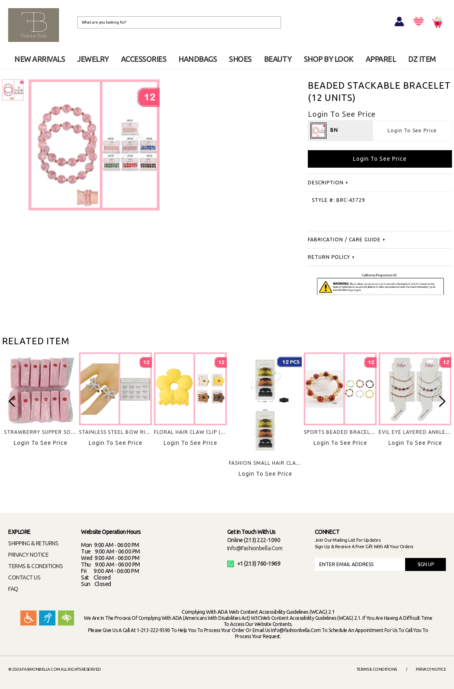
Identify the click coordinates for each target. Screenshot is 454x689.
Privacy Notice (431, 669)
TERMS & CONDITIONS (35, 566)
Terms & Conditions (377, 669)
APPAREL (381, 59)
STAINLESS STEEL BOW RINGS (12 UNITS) (132, 432)
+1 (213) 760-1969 (254, 563)
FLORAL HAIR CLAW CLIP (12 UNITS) (200, 432)
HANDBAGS (197, 59)
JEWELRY (93, 59)
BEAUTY (278, 59)
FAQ (13, 589)
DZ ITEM (422, 59)
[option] (40, 406)
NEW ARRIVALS (39, 59)
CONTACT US (24, 577)
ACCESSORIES (144, 59)
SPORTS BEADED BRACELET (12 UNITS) (355, 432)
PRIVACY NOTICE (28, 554)
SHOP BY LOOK (328, 59)
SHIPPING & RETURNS (33, 543)
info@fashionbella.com (255, 548)
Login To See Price (412, 130)
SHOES (240, 59)
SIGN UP (425, 564)
